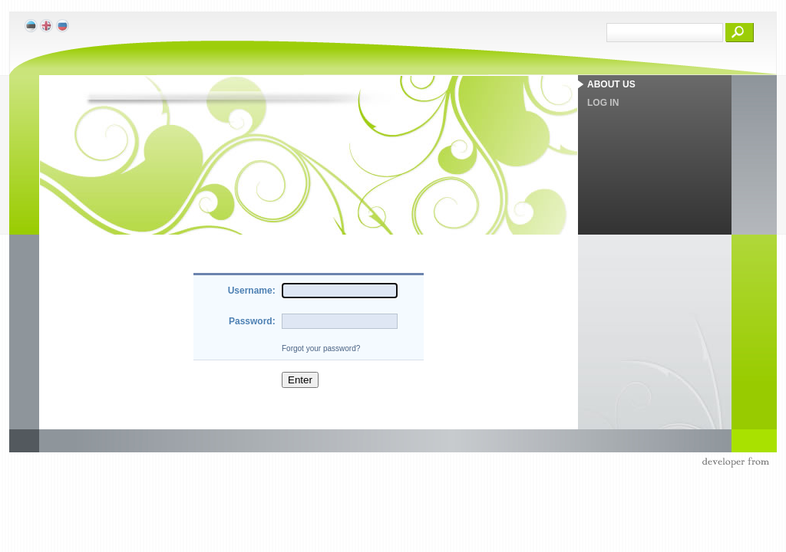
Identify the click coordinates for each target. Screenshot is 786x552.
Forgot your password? (321, 348)
